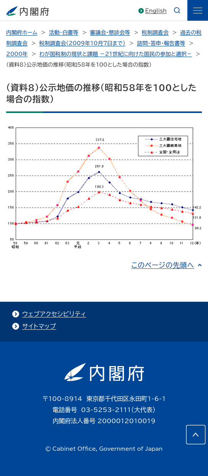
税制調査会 (155, 32)
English (156, 10)
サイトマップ (39, 326)
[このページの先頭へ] (196, 434)
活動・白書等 (63, 32)
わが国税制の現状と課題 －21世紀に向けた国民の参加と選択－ (115, 54)
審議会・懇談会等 (110, 32)
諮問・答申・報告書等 (161, 43)
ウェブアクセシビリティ (54, 314)
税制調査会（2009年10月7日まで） (82, 43)
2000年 (17, 54)
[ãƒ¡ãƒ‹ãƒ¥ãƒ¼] (197, 10)
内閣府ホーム (21, 32)
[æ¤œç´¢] (177, 10)
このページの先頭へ (162, 265)
